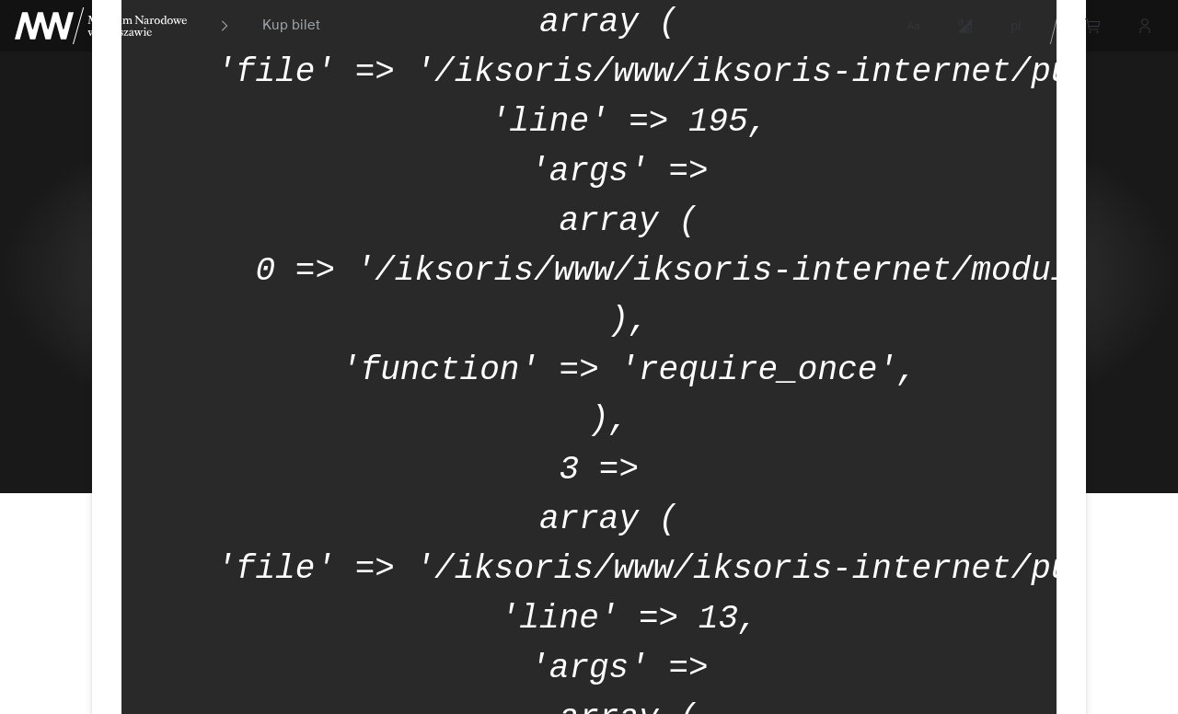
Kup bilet (291, 25)
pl (1016, 25)
